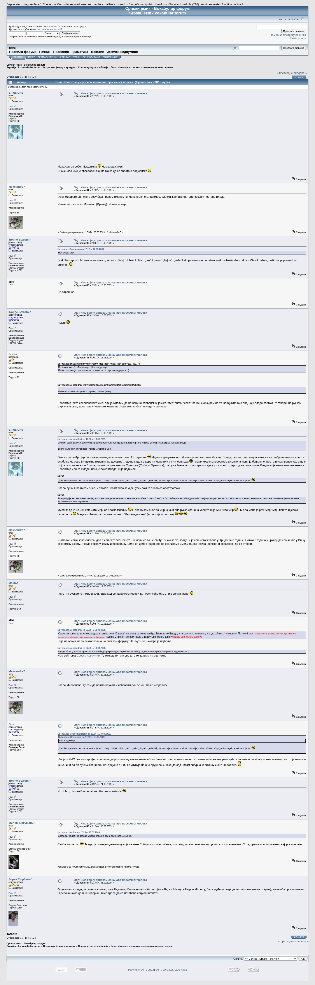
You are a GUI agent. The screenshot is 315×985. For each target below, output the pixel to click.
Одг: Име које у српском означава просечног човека (110, 93)
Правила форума (22, 52)
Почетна (18, 57)
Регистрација (110, 57)
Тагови (76, 57)
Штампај (299, 77)
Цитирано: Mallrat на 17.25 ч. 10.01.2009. (79, 832)
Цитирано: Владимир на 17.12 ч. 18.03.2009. (81, 249)
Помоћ (31, 57)
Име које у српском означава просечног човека (145, 67)
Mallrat (13, 583)
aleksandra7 (17, 186)
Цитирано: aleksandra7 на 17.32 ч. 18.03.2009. (82, 439)
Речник (44, 52)
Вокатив (97, 52)
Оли (11, 724)
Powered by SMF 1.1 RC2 (141, 970)
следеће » (300, 73)
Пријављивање (91, 57)
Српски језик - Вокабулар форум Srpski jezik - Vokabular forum (26, 66)
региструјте (79, 26)
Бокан (13, 354)
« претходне (285, 73)
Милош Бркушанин (22, 822)
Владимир (16, 92)
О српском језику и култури (59, 67)
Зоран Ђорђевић (20, 879)
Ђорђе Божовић (20, 239)
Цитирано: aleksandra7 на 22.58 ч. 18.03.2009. (82, 630)
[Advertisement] (182, 130)
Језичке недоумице (122, 52)
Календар (65, 57)
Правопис (61, 52)
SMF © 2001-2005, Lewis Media (171, 970)
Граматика (80, 52)
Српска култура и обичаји (93, 67)
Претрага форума (47, 57)
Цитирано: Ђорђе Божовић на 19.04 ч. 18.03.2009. (84, 734)
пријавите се (56, 26)
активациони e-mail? (50, 29)
